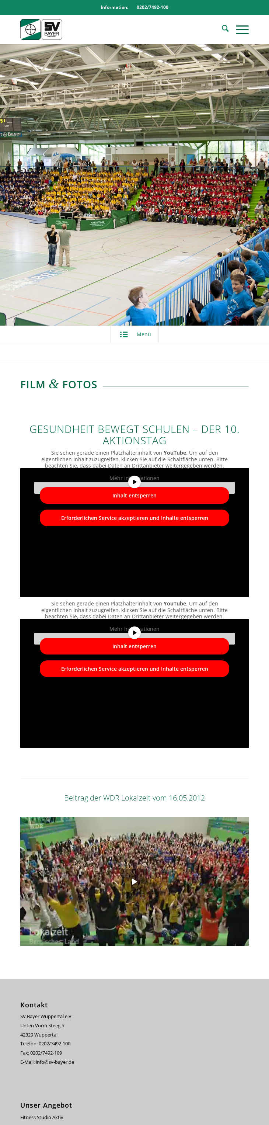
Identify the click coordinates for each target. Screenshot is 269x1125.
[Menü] (238, 29)
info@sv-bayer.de (55, 1062)
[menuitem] (221, 29)
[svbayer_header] (111, 29)
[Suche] (221, 29)
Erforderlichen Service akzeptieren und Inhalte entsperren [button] (134, 517)
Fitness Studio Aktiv (41, 1117)
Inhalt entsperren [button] (134, 495)
